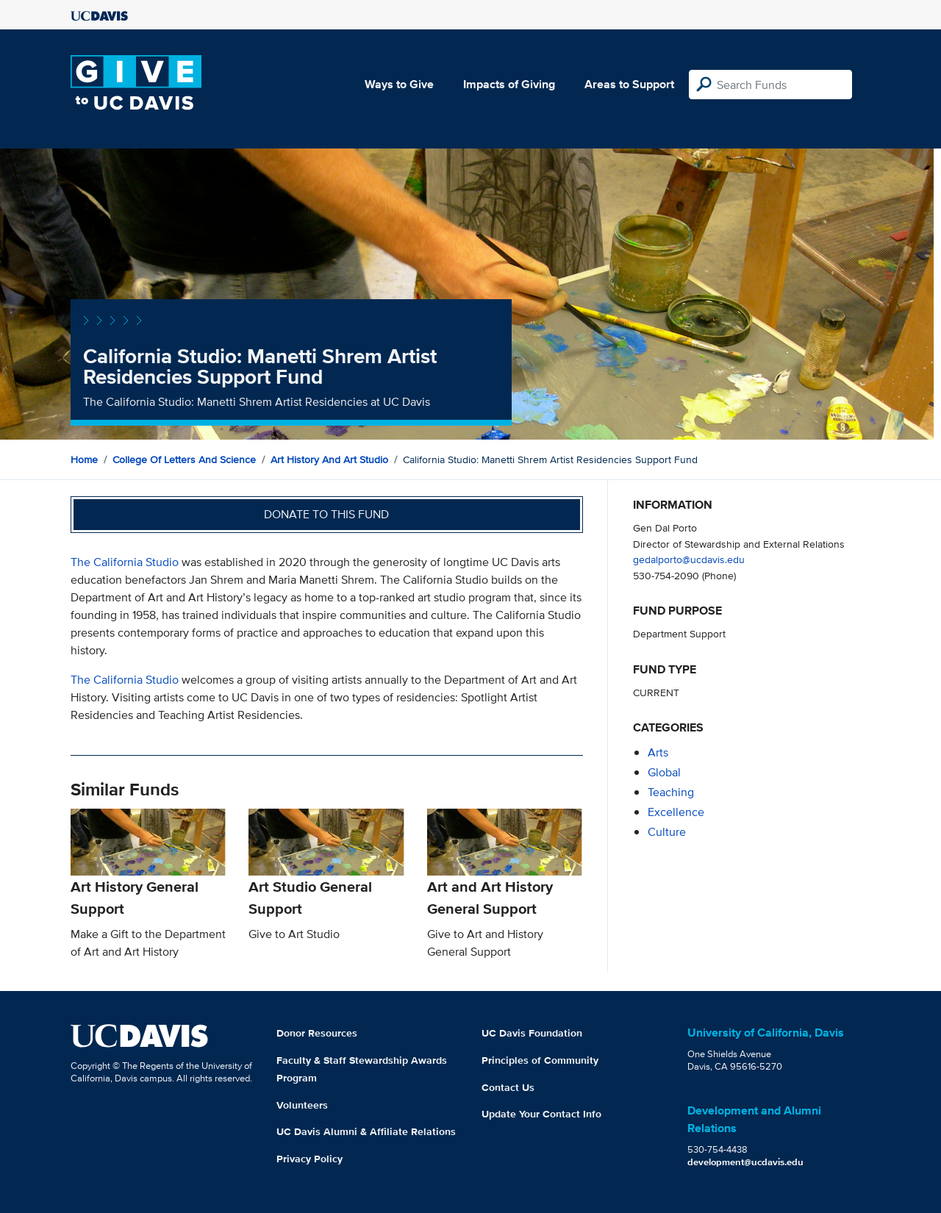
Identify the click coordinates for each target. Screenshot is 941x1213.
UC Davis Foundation (532, 1033)
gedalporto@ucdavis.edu (689, 559)
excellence (676, 812)
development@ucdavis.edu (745, 1162)
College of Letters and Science (184, 459)
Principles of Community (540, 1060)
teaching (671, 792)
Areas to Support (629, 84)
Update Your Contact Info (541, 1113)
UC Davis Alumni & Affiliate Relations (366, 1131)
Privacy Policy (309, 1158)
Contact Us (508, 1087)
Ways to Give (399, 84)
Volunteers (302, 1105)
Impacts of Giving (509, 84)
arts (658, 752)
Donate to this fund (326, 514)
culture (667, 831)
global (664, 772)
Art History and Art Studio (329, 459)
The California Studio (125, 562)
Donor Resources (316, 1033)
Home (84, 459)
